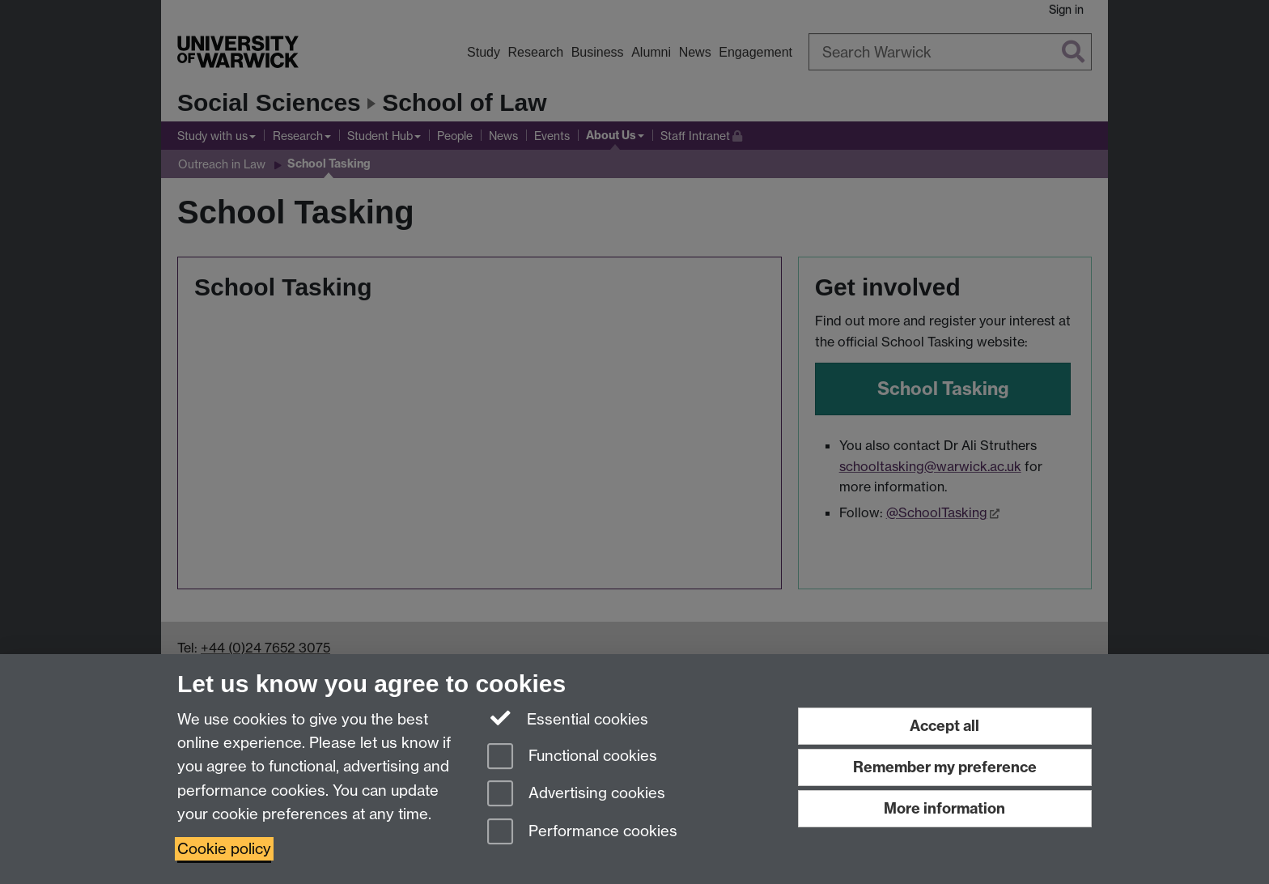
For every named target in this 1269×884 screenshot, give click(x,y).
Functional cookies (572, 757)
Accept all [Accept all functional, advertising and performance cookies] (944, 725)
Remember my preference (945, 767)
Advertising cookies (576, 795)
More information (944, 808)
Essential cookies (567, 718)
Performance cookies (582, 833)
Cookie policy (224, 848)
